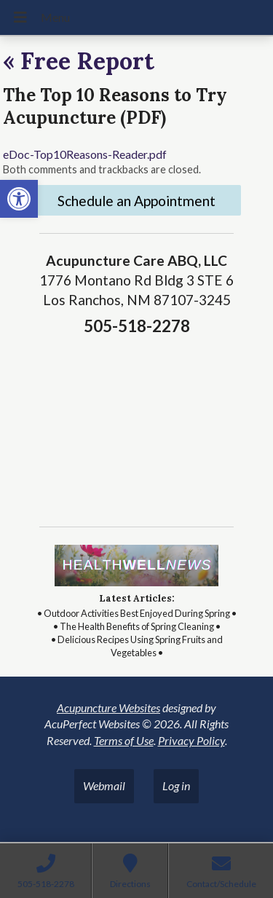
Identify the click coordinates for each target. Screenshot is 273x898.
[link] (19, 199)
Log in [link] (176, 785)
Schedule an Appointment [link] (136, 200)
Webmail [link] (104, 785)
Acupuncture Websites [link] (108, 707)
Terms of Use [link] (124, 740)
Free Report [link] (78, 61)
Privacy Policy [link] (191, 740)
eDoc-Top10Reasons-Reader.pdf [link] (85, 154)
